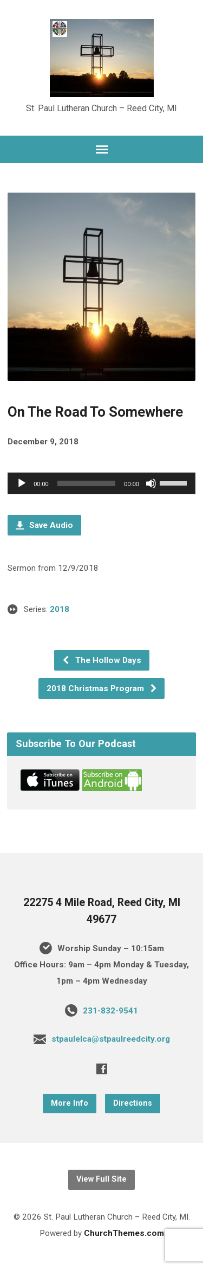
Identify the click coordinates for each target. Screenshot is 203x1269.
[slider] (86, 483)
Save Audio (44, 525)
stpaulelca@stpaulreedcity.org (110, 1039)
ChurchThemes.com (124, 1233)
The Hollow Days (101, 660)
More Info (69, 1103)
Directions (132, 1103)
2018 (59, 609)
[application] (101, 483)
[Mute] (151, 483)
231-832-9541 (110, 1011)
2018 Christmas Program (102, 688)
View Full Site (101, 1179)
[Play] (21, 483)
